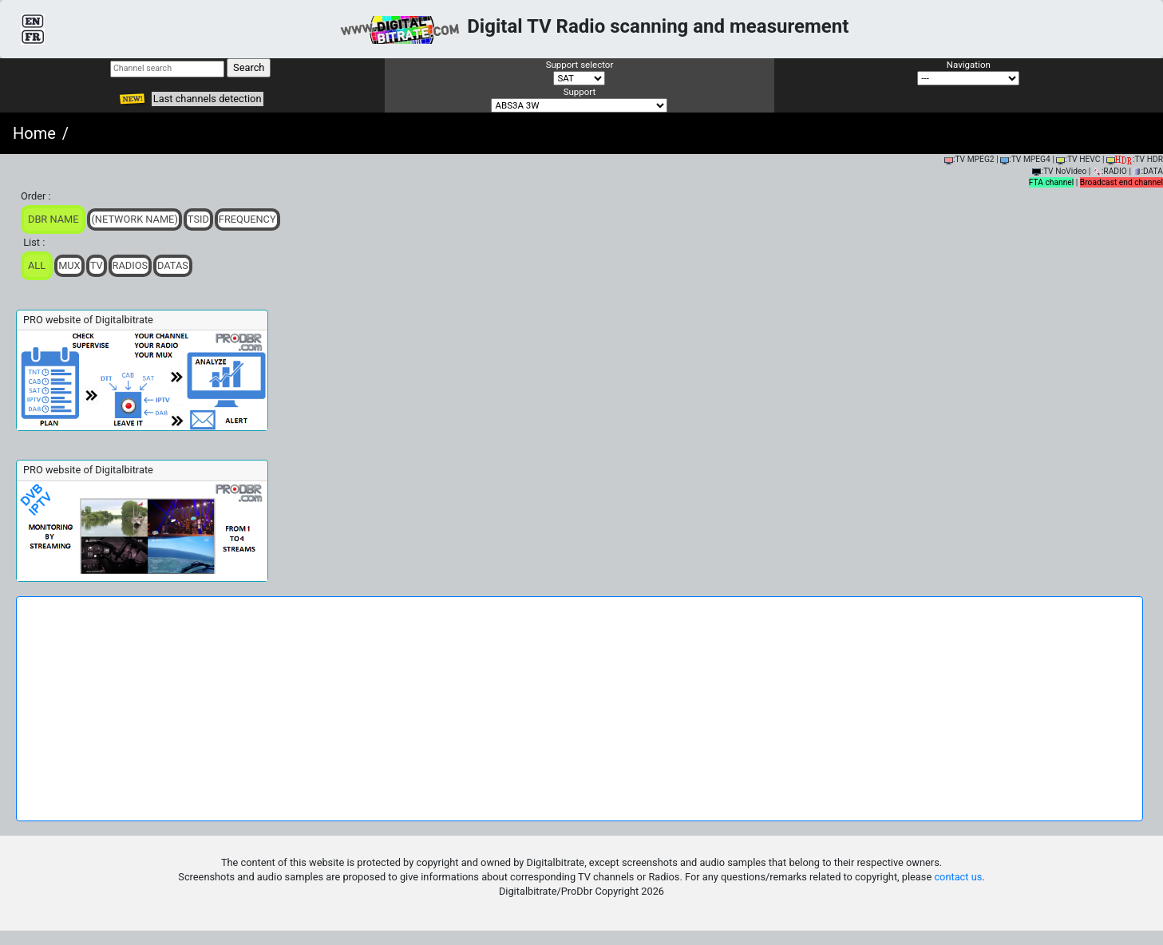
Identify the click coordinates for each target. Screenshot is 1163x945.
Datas (172, 265)
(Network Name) (134, 219)
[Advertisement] (579, 708)
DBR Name (53, 219)
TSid (198, 219)
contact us (958, 877)
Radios (130, 265)
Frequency (247, 219)
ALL (36, 265)
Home (34, 133)
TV (96, 265)
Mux (69, 265)
